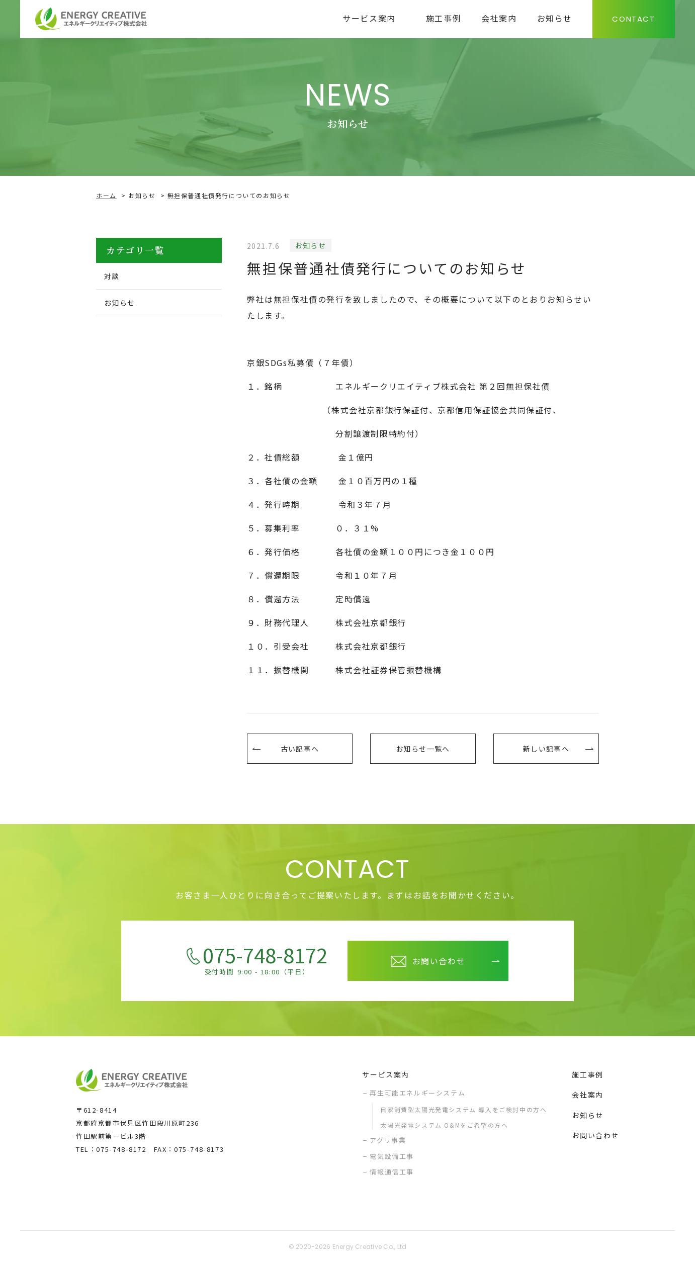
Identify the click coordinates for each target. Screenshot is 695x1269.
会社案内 (587, 1100)
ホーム (106, 195)
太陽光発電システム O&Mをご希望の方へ (444, 1130)
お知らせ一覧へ (423, 751)
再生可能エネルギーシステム (417, 1098)
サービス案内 (385, 1079)
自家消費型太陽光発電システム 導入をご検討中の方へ (463, 1114)
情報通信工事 (392, 1177)
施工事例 (587, 1079)
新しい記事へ (546, 751)
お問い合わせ (595, 1140)
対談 (115, 276)
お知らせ (141, 195)
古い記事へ (300, 751)
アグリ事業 (388, 1145)
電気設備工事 (392, 1161)
